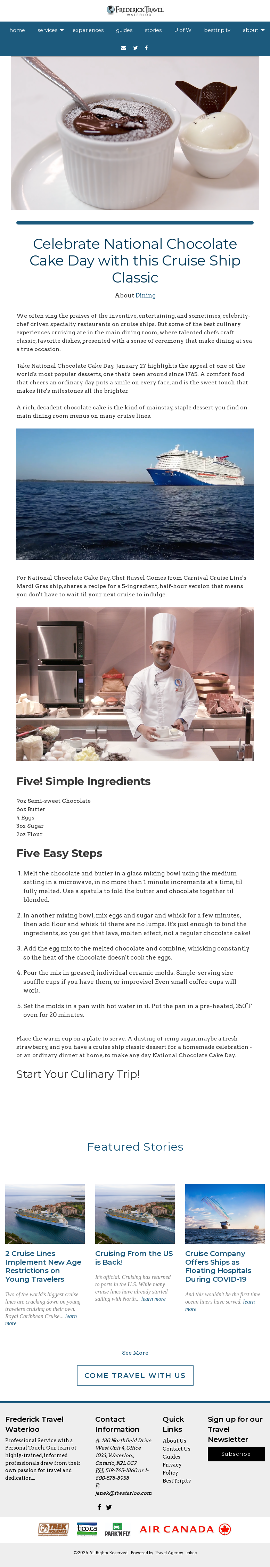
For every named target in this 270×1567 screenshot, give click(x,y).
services (47, 30)
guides (124, 30)
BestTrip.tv (177, 1481)
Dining (146, 295)
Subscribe (236, 1454)
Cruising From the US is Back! (134, 1257)
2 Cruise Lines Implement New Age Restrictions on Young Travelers (43, 1266)
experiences (88, 30)
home (17, 30)
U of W (182, 30)
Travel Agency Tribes (176, 1552)
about (250, 30)
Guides (171, 1457)
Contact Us (176, 1449)
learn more (153, 1299)
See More (135, 1352)
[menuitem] (17, 30)
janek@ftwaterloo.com (123, 1493)
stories (153, 30)
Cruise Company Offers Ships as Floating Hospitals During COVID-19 (218, 1266)
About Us (174, 1441)
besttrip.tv (217, 30)
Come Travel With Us (135, 1375)
